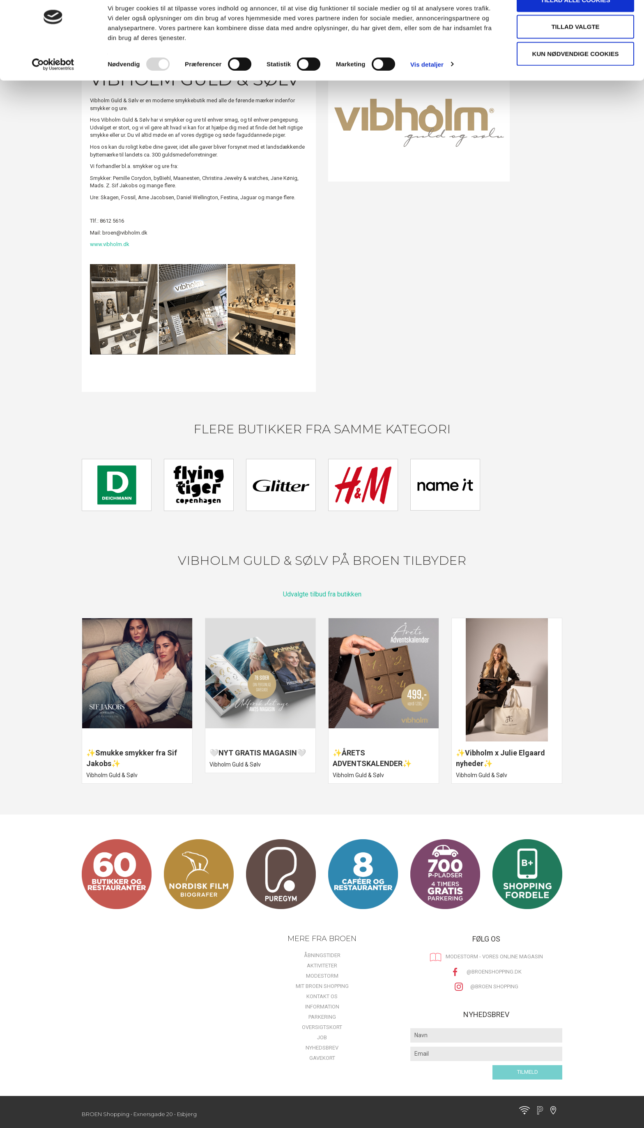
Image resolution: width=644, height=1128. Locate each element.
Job (322, 1037)
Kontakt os (322, 996)
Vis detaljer (427, 86)
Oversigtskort (322, 1027)
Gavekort (322, 1058)
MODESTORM (322, 976)
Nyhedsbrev (322, 1048)
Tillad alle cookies (575, 21)
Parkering (322, 1017)
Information (322, 1007)
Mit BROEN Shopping (322, 986)
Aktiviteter (322, 965)
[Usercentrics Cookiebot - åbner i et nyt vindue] (53, 86)
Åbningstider (322, 955)
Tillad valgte (575, 48)
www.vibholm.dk (109, 244)
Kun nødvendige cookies (575, 75)
